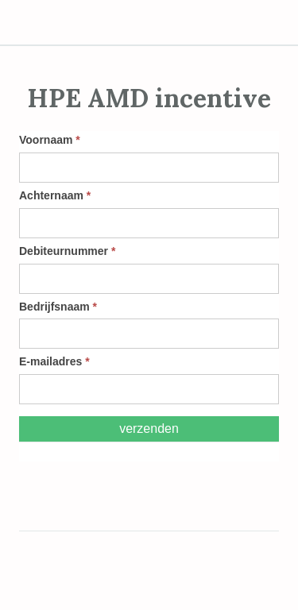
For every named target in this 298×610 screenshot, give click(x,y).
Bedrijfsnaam (58, 306)
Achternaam (55, 195)
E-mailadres (54, 361)
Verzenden (149, 428)
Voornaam (49, 139)
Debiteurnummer (67, 251)
